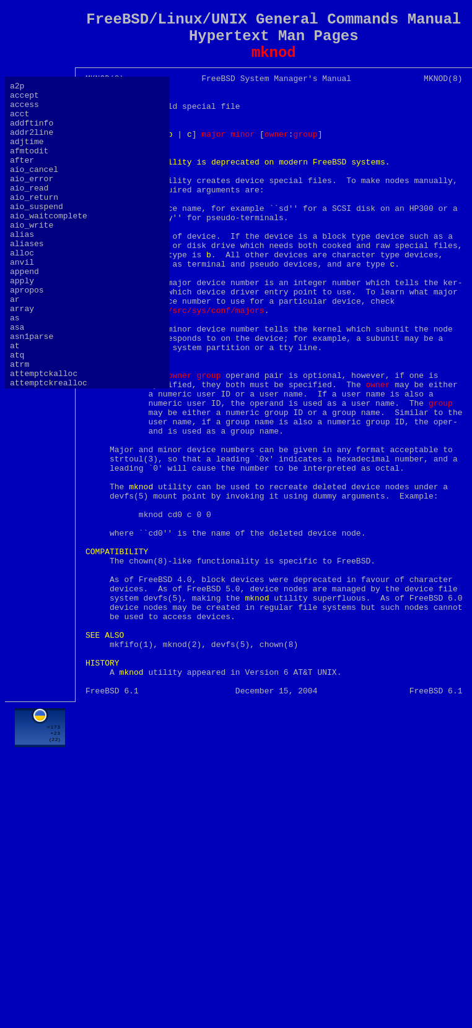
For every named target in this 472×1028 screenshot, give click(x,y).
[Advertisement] (274, 930)
